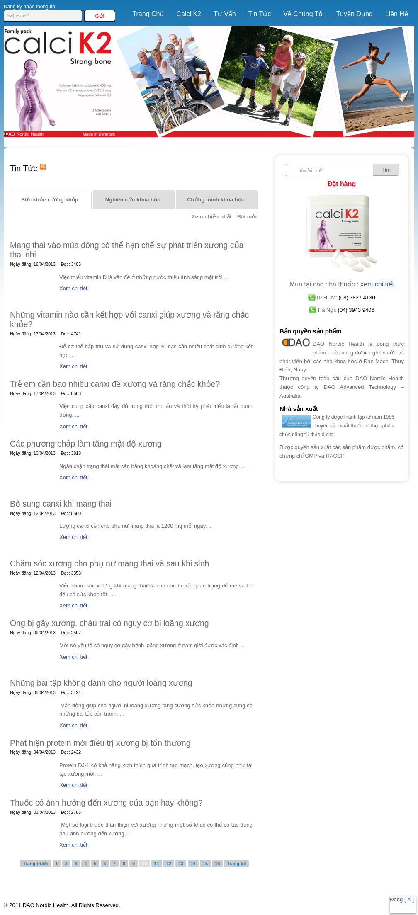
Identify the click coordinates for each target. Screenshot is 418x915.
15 (205, 863)
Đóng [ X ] (402, 899)
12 (168, 863)
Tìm (386, 170)
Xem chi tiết (73, 288)
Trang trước (35, 863)
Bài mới (247, 217)
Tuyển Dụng (354, 13)
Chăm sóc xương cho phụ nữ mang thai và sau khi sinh (109, 563)
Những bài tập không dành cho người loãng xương (101, 682)
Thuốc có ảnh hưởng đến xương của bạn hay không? (106, 802)
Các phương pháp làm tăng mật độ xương (86, 443)
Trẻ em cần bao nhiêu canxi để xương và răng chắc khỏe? (115, 383)
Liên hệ (396, 13)
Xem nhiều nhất (211, 217)
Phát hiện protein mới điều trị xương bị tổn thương (100, 743)
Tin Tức (259, 13)
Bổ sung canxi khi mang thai (61, 503)
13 (180, 863)
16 (217, 863)
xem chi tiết (377, 284)
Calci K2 (186, 16)
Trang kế (236, 863)
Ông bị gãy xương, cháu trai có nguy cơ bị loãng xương (109, 623)
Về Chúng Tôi (303, 13)
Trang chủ (148, 13)
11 (156, 863)
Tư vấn (225, 13)
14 (193, 863)
